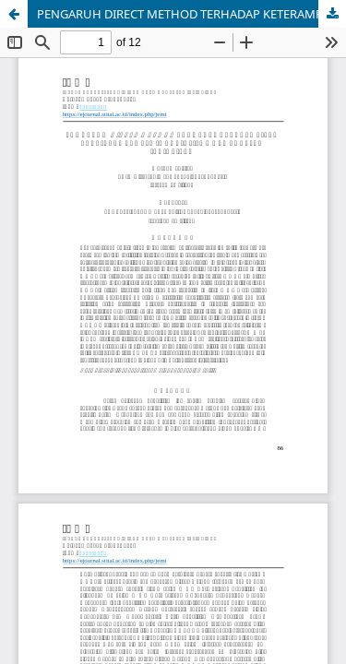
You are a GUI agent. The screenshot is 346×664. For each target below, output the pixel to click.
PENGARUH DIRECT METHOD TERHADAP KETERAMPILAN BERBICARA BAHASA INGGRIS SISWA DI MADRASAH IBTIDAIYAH (191, 14)
